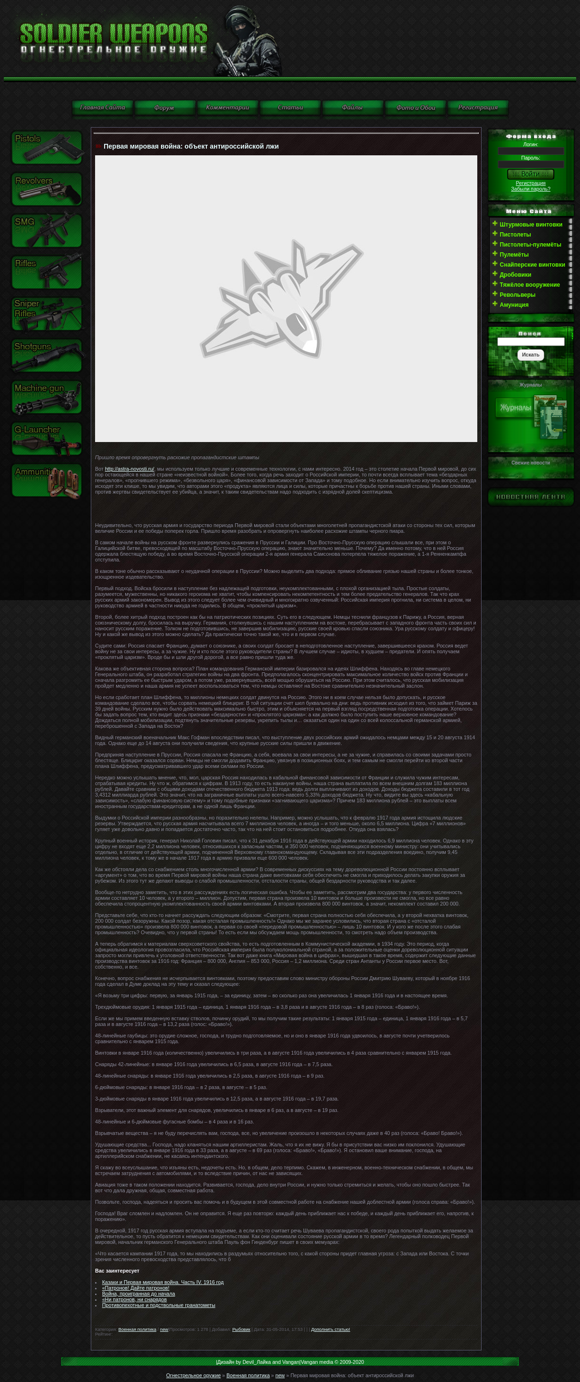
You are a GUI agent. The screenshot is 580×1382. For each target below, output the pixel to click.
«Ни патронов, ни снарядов (134, 1299)
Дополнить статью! (330, 1329)
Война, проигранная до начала (138, 1293)
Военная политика (137, 1329)
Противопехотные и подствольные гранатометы (158, 1305)
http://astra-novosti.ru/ (129, 469)
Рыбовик (241, 1329)
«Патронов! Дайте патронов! (136, 1288)
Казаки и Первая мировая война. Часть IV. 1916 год (163, 1282)
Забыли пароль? (530, 189)
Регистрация (531, 183)
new (164, 1329)
